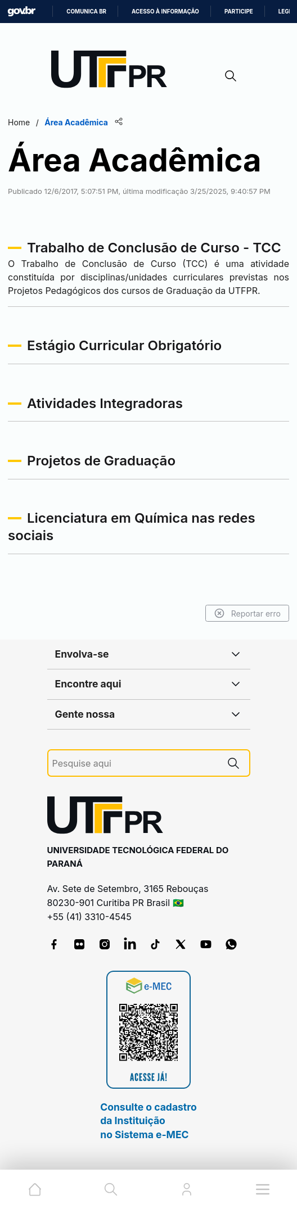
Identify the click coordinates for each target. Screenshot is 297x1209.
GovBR (21, 11)
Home (19, 122)
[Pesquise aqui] (135, 763)
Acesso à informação (165, 11)
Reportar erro (247, 613)
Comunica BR (86, 11)
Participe (238, 11)
